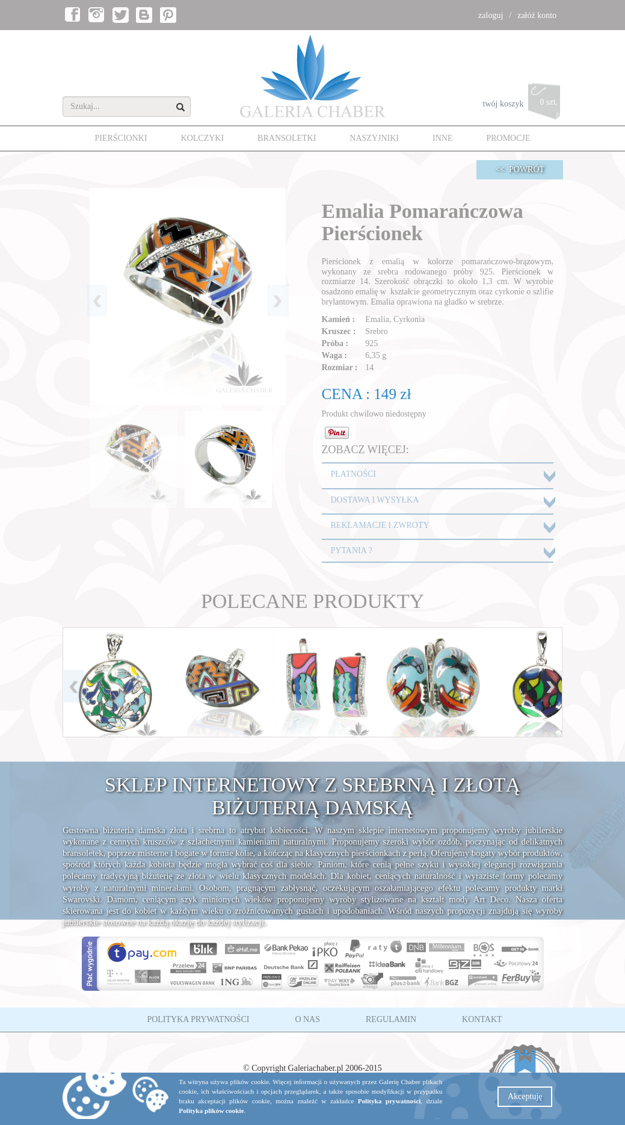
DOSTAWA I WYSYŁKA (375, 499)
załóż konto (536, 15)
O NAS (307, 1019)
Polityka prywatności (389, 1101)
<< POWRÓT (519, 169)
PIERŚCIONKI (120, 138)
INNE (442, 138)
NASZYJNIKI (374, 138)
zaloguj (490, 15)
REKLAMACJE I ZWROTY (380, 525)
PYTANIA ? (351, 550)
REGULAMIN (391, 1019)
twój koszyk (523, 104)
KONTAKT (482, 1019)
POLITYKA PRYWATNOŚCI (198, 1019)
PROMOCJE (508, 138)
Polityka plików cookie (211, 1110)
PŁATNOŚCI (353, 474)
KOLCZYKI (202, 138)
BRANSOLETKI (286, 138)
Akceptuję (525, 1096)
